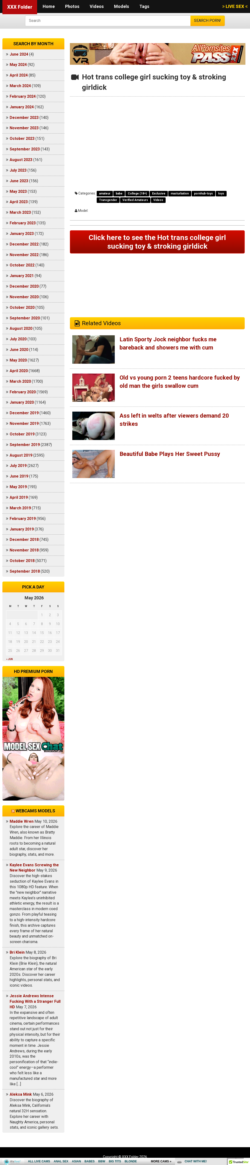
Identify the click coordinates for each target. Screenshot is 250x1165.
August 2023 (21, 159)
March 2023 (20, 212)
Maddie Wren (22, 821)
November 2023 (24, 128)
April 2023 (19, 202)
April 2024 (19, 75)
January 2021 (22, 275)
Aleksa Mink (21, 1094)
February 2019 (23, 518)
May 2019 (18, 487)
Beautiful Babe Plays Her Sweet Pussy (170, 454)
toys (221, 193)
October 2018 (22, 560)
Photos (72, 6)
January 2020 (22, 402)
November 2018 (24, 550)
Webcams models (35, 810)
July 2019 (18, 465)
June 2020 (19, 349)
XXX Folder (19, 7)
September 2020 (25, 318)
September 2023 (25, 149)
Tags (144, 6)
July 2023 (18, 170)
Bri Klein (17, 952)
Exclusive (158, 193)
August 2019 (21, 455)
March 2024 (20, 86)
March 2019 (20, 508)
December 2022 (24, 244)
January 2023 (22, 233)
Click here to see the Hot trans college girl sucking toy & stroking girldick (157, 241)
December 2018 (24, 539)
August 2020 (21, 328)
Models (121, 6)
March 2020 (20, 381)
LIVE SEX (235, 6)
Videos (97, 6)
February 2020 (23, 392)
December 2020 (24, 286)
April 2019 (19, 497)
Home (49, 6)
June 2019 (19, 476)
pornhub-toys (203, 193)
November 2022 (24, 254)
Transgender (108, 200)
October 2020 (22, 307)
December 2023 (24, 117)
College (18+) (137, 193)
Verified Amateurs (135, 200)
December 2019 (24, 413)
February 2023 (23, 223)
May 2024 (18, 64)
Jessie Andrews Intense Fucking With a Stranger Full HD (35, 1001)
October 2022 (22, 265)
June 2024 (19, 54)
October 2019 (22, 434)
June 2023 (19, 181)
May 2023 (18, 191)
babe (119, 193)
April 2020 (19, 371)
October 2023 (22, 138)
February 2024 (23, 96)
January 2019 (22, 529)
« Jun (9, 659)
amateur (104, 193)
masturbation (180, 193)
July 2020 (18, 339)
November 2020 (24, 297)
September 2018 (25, 571)
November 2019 (24, 423)
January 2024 (22, 107)
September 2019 (25, 444)
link (246, 1090)
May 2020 (18, 360)
